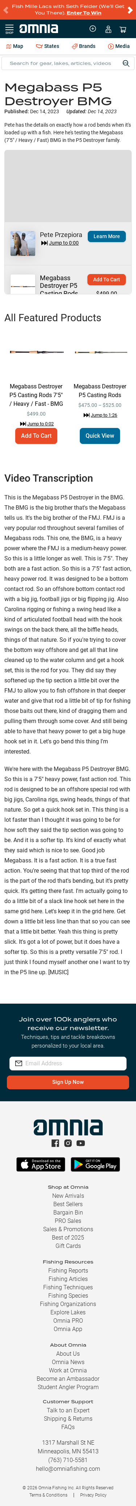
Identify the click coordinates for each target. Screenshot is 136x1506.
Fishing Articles (68, 1279)
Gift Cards (68, 1245)
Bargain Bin (68, 1212)
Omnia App (68, 1329)
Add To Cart (106, 279)
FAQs (68, 1427)
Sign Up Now (68, 1082)
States (47, 46)
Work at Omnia (68, 1370)
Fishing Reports (68, 1270)
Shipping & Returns (68, 1418)
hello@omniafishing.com (68, 1468)
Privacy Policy (93, 1495)
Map (14, 46)
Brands (83, 46)
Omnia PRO (68, 1320)
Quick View (100, 435)
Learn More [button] (107, 236)
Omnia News (68, 1362)
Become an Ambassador (68, 1378)
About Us (68, 1353)
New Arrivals (68, 1195)
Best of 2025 (68, 1237)
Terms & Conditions (48, 1495)
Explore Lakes (68, 1312)
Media (119, 46)
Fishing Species (68, 1295)
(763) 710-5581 (68, 1460)
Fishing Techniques (68, 1287)
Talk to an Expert (68, 1410)
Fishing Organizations (68, 1304)
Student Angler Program (68, 1387)
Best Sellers (68, 1204)
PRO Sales (68, 1220)
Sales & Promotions (68, 1229)
